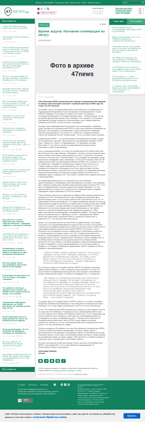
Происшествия (62, 2)
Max (69, 385)
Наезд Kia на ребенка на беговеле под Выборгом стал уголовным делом (17, 210)
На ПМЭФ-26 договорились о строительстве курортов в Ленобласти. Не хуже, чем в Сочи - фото (17, 238)
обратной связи (81, 374)
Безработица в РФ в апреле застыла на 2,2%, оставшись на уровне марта (17, 92)
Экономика (49, 2)
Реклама (44, 385)
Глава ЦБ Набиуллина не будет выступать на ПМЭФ (17, 29)
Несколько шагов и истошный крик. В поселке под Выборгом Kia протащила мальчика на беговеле (126, 49)
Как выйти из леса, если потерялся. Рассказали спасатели (17, 119)
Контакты (32, 385)
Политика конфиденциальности (32, 389)
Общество (75, 2)
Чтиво (84, 2)
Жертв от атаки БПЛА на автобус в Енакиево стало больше (17, 198)
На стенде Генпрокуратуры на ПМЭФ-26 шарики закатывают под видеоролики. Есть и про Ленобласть (17, 359)
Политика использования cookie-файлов (36, 394)
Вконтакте (55, 385)
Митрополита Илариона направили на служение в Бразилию (17, 132)
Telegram (65, 385)
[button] (40, 361)
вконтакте (41, 9)
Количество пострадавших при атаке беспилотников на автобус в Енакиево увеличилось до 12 (17, 66)
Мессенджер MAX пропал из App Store (17, 39)
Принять (131, 416)
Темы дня (118, 21)
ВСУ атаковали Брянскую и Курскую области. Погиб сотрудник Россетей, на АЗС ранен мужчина (17, 106)
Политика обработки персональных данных (38, 391)
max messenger (48, 9)
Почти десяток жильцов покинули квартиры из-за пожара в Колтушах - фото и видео (17, 145)
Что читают (136, 21)
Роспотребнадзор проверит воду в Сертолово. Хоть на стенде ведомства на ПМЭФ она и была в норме (17, 52)
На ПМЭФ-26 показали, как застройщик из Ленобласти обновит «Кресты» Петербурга (126, 59)
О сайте (21, 385)
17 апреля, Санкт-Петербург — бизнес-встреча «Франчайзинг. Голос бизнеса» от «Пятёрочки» (126, 89)
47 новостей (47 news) (88, 385)
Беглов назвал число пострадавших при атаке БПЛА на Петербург (127, 29)
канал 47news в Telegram (64, 370)
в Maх (79, 370)
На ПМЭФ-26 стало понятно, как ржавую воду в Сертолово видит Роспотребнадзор (126, 69)
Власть (39, 2)
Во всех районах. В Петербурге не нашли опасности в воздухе (17, 345)
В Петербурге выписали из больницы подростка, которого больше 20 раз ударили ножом (17, 159)
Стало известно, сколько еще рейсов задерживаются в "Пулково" (17, 173)
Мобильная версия (38, 9)
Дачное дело (94, 2)
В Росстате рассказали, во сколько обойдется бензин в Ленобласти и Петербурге (17, 80)
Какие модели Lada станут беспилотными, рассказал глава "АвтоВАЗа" (17, 185)
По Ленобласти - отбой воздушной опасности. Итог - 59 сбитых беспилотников (126, 78)
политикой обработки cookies (50, 417)
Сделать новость (48, 12)
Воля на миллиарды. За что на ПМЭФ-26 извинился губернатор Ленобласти (126, 39)
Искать (143, 2)
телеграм (45, 9)
